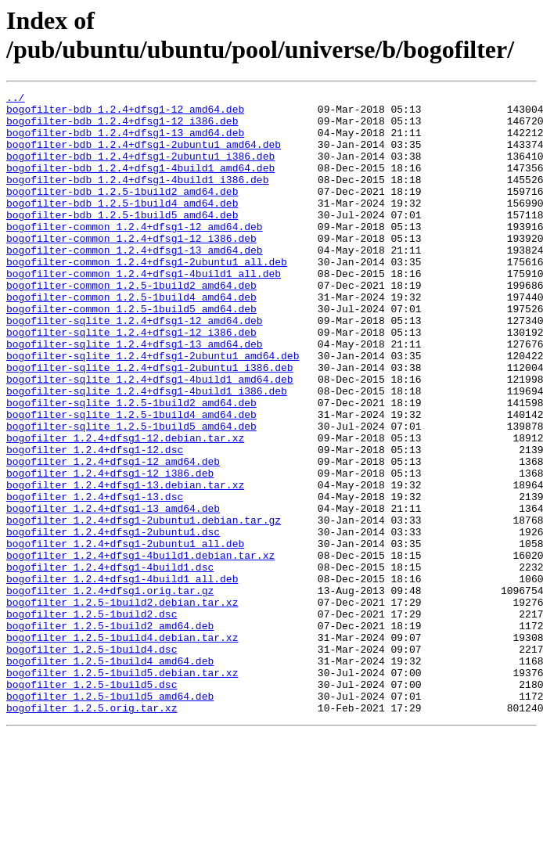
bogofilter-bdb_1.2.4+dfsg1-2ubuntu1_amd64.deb (143, 156)
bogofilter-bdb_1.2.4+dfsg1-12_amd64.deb (125, 113)
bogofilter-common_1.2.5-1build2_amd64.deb (131, 325)
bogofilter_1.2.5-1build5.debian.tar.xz (122, 790)
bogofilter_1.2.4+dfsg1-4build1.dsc (110, 663)
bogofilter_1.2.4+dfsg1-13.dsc (94, 578)
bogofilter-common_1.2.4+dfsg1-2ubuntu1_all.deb (146, 297)
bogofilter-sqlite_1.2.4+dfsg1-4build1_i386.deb (146, 452)
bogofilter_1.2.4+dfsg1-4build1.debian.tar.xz (140, 649)
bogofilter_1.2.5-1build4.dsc (91, 761)
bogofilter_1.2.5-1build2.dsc (91, 719)
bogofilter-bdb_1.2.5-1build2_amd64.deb (122, 212)
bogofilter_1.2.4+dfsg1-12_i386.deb (110, 550)
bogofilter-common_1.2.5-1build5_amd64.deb (131, 353)
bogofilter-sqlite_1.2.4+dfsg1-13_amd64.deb (134, 395)
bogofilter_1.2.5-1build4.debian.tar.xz (122, 747)
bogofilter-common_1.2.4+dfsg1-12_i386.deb (131, 268)
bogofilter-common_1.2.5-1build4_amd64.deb (131, 339)
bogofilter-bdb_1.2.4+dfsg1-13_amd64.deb (125, 142)
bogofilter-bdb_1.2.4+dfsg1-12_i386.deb (122, 128)
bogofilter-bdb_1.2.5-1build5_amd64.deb (122, 240)
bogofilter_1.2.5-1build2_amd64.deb (110, 733)
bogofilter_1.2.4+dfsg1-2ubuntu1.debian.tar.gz (143, 607)
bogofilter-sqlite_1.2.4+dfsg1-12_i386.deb (131, 381)
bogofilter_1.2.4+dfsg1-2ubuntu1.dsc (113, 621)
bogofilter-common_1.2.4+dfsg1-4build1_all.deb (143, 311)
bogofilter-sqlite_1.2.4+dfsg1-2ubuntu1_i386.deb (149, 423)
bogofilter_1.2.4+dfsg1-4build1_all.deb (122, 677)
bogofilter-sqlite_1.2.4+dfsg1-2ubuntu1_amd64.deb (152, 409)
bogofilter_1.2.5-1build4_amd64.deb (110, 776)
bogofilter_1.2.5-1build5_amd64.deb (110, 818)
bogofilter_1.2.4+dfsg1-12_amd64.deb (113, 536)
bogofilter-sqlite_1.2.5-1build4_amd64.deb (131, 480)
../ (15, 99)
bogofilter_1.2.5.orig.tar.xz (91, 832)
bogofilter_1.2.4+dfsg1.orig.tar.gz (110, 691)
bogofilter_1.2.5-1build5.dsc (91, 804)
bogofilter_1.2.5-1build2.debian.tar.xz (122, 705)
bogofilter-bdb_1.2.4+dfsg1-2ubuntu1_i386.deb (140, 170)
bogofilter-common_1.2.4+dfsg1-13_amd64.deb (134, 282)
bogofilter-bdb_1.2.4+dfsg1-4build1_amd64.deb (140, 184)
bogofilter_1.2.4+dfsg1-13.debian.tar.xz (125, 564)
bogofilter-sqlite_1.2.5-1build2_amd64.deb (131, 466)
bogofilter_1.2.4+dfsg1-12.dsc (94, 522)
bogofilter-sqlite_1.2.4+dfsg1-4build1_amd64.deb (149, 437)
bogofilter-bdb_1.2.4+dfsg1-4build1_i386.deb (137, 198)
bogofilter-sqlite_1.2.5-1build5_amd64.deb (131, 494)
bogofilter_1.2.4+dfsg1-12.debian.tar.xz (125, 508)
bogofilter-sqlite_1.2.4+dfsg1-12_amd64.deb (134, 367)
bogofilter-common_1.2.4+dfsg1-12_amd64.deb (134, 254)
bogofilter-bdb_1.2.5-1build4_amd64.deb (122, 226)
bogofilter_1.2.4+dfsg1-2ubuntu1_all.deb (125, 635)
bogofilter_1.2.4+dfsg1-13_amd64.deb (113, 592)
